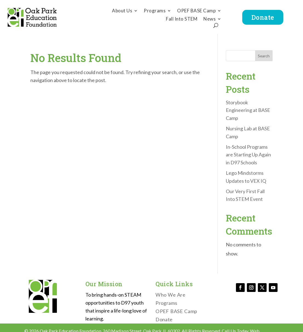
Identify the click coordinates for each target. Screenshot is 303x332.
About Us (122, 11)
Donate (262, 17)
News (209, 19)
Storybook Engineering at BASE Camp (248, 110)
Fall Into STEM (181, 19)
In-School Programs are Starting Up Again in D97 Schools (248, 155)
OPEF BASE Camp (196, 11)
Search (264, 56)
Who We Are (170, 295)
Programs (155, 11)
